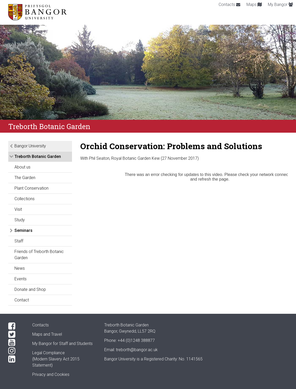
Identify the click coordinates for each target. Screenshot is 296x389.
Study (19, 219)
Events (20, 278)
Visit (18, 209)
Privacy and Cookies (50, 374)
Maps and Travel (47, 334)
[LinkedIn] (16, 359)
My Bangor (280, 4)
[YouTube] (16, 343)
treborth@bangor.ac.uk (137, 349)
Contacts (229, 4)
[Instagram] (16, 351)
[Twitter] (16, 334)
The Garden (24, 177)
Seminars (23, 230)
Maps (254, 4)
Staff (18, 241)
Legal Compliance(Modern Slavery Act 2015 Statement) (55, 359)
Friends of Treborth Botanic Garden (39, 254)
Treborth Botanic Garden (37, 156)
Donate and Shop (30, 289)
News (19, 268)
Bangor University (30, 145)
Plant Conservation (31, 188)
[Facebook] (16, 326)
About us (22, 167)
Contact (21, 300)
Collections (24, 198)
